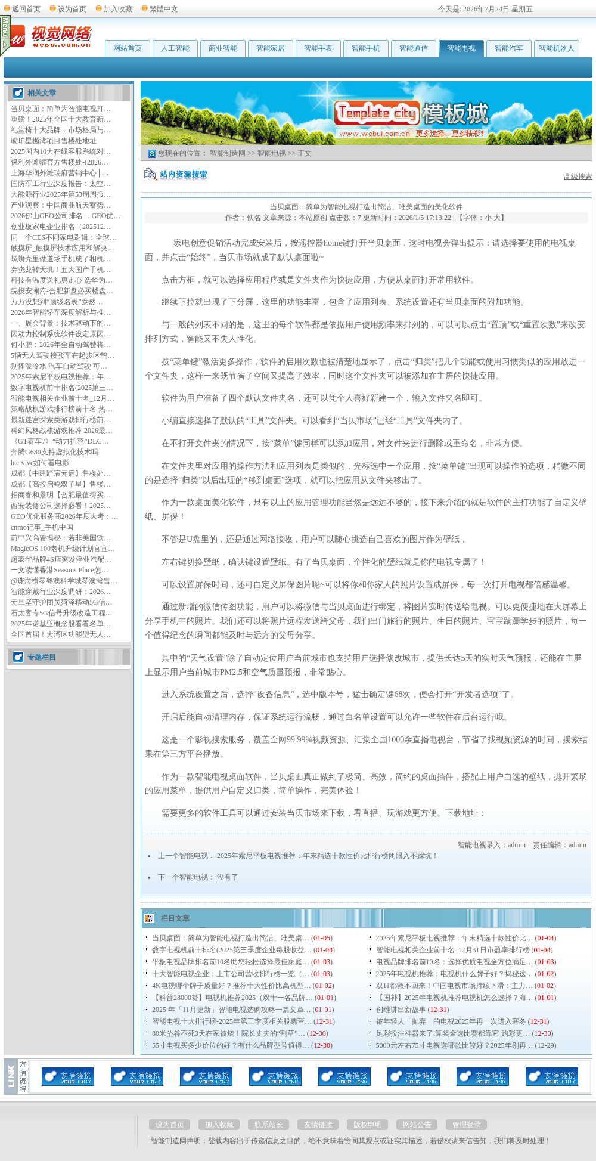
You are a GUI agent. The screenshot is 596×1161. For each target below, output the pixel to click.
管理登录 (466, 1124)
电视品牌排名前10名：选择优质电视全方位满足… (454, 962)
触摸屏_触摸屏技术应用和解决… (62, 248)
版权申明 (367, 1124)
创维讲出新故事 (401, 1009)
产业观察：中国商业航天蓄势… (61, 205)
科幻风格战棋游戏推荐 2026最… (62, 430)
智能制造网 (228, 153)
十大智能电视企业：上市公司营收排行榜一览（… (230, 974)
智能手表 (318, 48)
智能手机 (366, 48)
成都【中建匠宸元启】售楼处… (61, 473)
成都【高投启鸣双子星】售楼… (61, 484)
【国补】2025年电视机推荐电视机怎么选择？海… (454, 997)
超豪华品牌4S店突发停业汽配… (61, 559)
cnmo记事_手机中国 (42, 527)
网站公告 (417, 1124)
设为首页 (72, 9)
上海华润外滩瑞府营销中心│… (60, 173)
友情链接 (318, 1124)
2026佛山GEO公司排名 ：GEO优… (65, 216)
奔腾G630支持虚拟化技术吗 (54, 452)
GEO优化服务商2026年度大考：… (65, 516)
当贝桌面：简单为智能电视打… (61, 108)
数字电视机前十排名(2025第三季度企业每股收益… (232, 950)
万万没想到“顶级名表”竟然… (57, 302)
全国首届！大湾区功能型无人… (61, 634)
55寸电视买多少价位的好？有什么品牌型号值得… (230, 1045)
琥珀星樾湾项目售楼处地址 (54, 141)
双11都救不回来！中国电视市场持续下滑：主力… (454, 986)
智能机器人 (557, 48)
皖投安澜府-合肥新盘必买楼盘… (62, 291)
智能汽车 (509, 48)
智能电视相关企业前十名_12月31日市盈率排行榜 (453, 950)
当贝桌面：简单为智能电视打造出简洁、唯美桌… (230, 938)
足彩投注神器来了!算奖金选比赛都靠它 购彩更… (453, 1033)
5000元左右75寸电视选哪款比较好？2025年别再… (454, 1045)
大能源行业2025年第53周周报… (61, 194)
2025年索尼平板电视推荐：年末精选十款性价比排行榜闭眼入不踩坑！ (328, 856)
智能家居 (270, 48)
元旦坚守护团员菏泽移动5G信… (62, 602)
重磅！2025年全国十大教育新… (61, 119)
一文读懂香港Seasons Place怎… (59, 570)
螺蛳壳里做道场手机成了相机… (61, 259)
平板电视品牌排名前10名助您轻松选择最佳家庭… (230, 962)
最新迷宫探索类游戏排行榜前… (61, 420)
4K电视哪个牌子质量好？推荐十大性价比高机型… (231, 986)
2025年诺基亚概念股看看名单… (61, 624)
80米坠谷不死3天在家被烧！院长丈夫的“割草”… (228, 1033)
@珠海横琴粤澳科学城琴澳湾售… (64, 581)
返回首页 (26, 9)
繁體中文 (164, 9)
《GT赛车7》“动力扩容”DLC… (60, 441)
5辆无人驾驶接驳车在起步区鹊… (62, 355)
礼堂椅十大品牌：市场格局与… (61, 130)
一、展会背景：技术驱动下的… (61, 323)
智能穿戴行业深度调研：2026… (61, 591)
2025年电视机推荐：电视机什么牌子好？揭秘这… (454, 974)
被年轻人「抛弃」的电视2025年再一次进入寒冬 (451, 1021)
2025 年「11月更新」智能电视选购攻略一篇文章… (231, 1009)
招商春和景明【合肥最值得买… (61, 495)
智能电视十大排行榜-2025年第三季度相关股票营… (232, 1021)
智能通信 (413, 48)
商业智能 (223, 48)
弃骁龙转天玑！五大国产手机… (61, 269)
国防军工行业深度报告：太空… (61, 183)
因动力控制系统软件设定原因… (61, 334)
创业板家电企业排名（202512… (61, 226)
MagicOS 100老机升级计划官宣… (63, 548)
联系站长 (268, 1124)
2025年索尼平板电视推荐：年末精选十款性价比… (454, 938)
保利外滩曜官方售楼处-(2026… (59, 162)
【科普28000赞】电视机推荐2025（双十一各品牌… (232, 997)
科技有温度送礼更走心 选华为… (62, 280)
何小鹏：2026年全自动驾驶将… (61, 344)
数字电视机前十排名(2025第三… (62, 387)
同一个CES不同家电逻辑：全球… (64, 237)
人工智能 (175, 48)
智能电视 (461, 48)
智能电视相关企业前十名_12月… (62, 398)
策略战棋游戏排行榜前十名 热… (62, 409)
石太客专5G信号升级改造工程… (62, 613)
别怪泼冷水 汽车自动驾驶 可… (59, 366)
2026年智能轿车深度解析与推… (61, 312)
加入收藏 (118, 9)
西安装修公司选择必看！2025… (61, 505)
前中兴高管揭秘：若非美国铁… (61, 538)
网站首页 (127, 48)
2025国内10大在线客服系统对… (61, 151)
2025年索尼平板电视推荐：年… (61, 377)
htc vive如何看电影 (40, 463)
